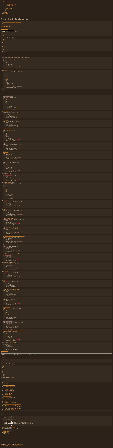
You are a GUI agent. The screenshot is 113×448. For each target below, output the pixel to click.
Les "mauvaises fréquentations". (11, 253)
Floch (18, 285)
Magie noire (6, 209)
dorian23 (19, 86)
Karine (6, 228)
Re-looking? (6, 152)
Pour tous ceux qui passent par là (11, 289)
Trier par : (21, 354)
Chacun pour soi (7, 173)
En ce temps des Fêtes (8, 298)
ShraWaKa (7, 183)
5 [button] (3, 45)
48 (7, 76)
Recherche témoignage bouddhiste (11, 227)
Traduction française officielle (8, 445)
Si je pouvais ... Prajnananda (9, 342)
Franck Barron (8, 174)
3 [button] (3, 42)
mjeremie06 (8, 255)
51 (6, 80)
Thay (4, 244)
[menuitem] (11, 4)
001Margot (19, 241)
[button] (3, 35)
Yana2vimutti (8, 219)
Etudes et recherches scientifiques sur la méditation (16, 57)
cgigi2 (6, 299)
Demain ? (5, 120)
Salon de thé (5, 26)
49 (7, 78)
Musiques (6, 70)
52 (7, 82)
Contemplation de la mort (9, 218)
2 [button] (3, 41)
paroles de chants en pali (9, 262)
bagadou (7, 97)
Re (4, 143)
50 (7, 79)
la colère (5, 271)
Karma (5, 160)
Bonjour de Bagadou (8, 96)
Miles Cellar (19, 445)
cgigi (18, 250)
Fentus (7, 144)
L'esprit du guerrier (7, 321)
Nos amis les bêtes (8, 129)
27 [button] (4, 47)
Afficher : (8, 354)
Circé (18, 66)
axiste (18, 107)
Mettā (18, 267)
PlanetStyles (19, 444)
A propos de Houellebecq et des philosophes (14, 236)
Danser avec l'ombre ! (8, 111)
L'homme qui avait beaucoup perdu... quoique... (14, 329)
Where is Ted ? (6, 306)
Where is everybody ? (8, 182)
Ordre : (33, 354)
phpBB (8, 444)
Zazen (4, 280)
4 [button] (3, 43)
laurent (7, 263)
